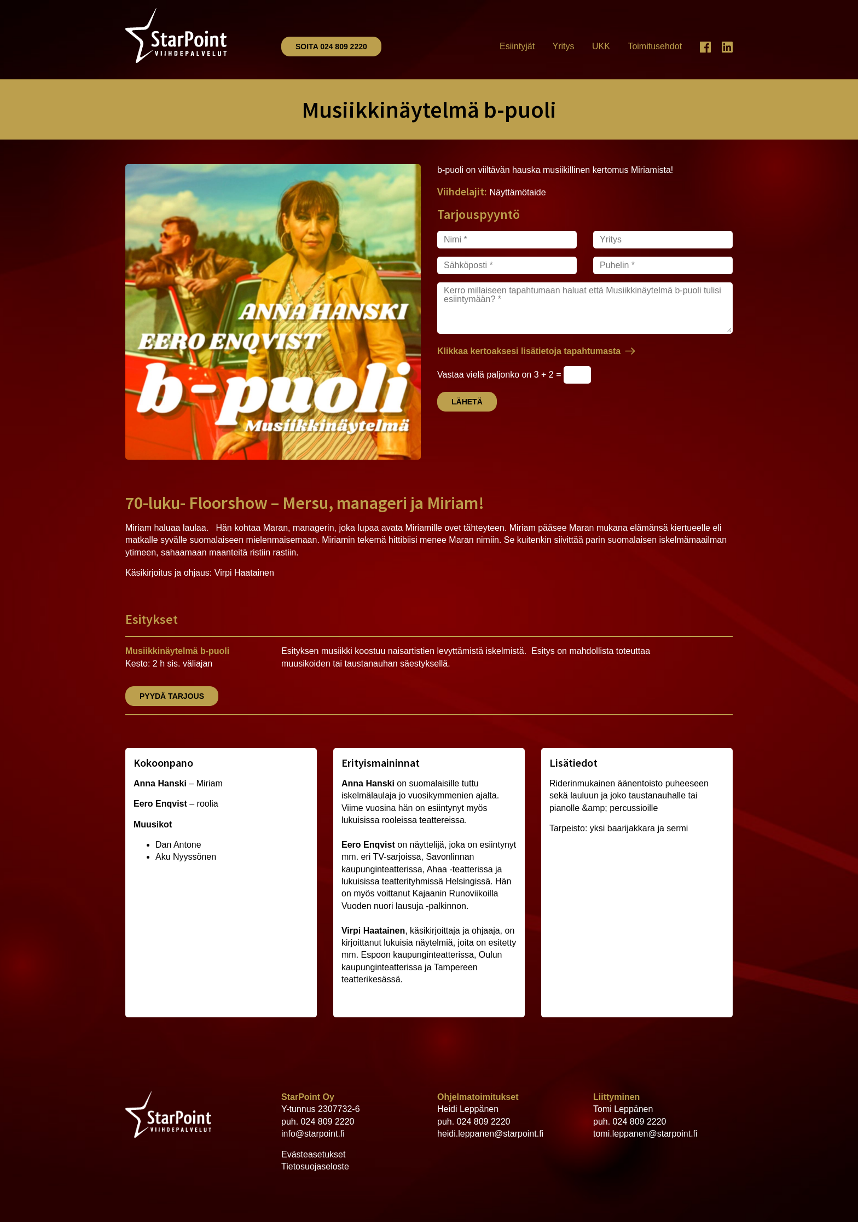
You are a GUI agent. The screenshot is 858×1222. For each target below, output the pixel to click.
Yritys (564, 46)
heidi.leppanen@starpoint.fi (490, 1133)
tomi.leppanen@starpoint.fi (645, 1133)
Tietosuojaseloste (315, 1166)
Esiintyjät (517, 46)
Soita (331, 46)
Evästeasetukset (313, 1154)
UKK (601, 46)
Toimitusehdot (655, 46)
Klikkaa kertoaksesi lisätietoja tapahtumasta (529, 351)
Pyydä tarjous (172, 696)
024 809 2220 (328, 1121)
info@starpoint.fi (313, 1133)
